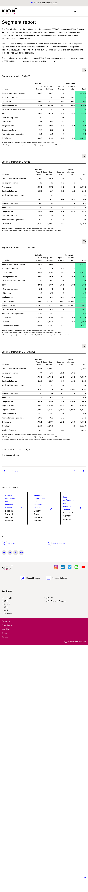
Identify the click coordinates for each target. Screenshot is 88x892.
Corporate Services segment (69, 508)
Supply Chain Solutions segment (40, 508)
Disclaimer (5, 637)
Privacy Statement (7, 625)
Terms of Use (6, 621)
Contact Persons (33, 578)
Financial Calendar (59, 578)
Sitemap (4, 633)
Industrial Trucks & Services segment (10, 508)
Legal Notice (6, 629)
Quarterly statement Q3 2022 (45, 3)
